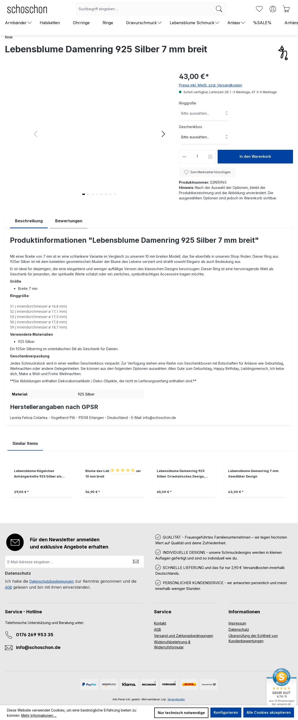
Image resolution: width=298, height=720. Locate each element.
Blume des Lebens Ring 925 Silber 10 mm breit (113, 473)
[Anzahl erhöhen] (210, 156)
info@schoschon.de (38, 647)
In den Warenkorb (255, 156)
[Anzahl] (197, 156)
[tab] (29, 221)
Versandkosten (176, 699)
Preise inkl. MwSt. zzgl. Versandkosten (210, 85)
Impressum (237, 623)
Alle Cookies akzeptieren (269, 712)
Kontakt (160, 623)
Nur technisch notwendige (181, 713)
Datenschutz (239, 629)
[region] (149, 483)
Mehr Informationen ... (38, 715)
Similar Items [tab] (25, 443)
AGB (8, 587)
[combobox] (144, 8)
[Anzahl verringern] (184, 156)
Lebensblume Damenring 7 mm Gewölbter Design (253, 473)
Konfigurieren (226, 712)
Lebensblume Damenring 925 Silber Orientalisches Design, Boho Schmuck (181, 474)
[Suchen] (219, 8)
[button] (163, 134)
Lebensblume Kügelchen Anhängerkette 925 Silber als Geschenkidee (38, 474)
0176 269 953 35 (34, 634)
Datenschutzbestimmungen (51, 581)
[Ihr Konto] (273, 9)
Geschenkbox (190, 127)
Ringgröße (187, 103)
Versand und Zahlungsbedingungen (183, 636)
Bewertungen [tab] (68, 220)
